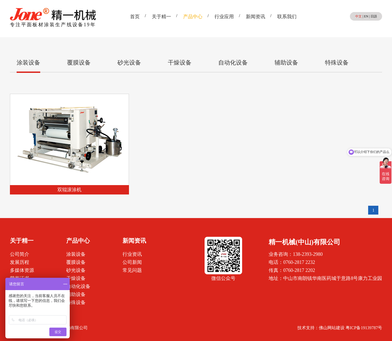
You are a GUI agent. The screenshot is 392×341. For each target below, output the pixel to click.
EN (366, 16)
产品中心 (192, 16)
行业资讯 (132, 254)
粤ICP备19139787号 (364, 327)
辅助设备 (286, 62)
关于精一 (161, 16)
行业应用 (224, 16)
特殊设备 (337, 62)
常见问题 (132, 270)
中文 (358, 16)
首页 (135, 16)
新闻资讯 (255, 16)
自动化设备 (233, 62)
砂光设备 (129, 62)
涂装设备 (28, 62)
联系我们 (287, 16)
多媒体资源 (22, 270)
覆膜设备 (79, 62)
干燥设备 (179, 62)
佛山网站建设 (332, 327)
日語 (374, 16)
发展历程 (19, 262)
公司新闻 (132, 262)
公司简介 (19, 254)
